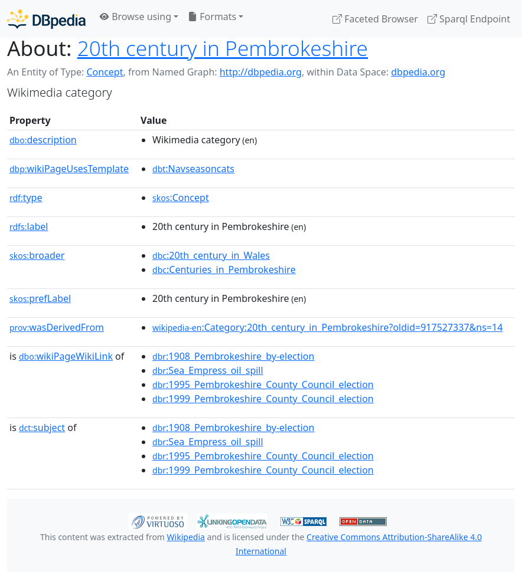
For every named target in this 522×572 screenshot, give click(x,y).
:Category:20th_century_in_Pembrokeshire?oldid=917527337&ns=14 (327, 327)
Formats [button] (212, 16)
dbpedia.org (418, 71)
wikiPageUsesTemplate (69, 168)
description (43, 139)
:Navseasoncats (193, 168)
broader (36, 255)
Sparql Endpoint (469, 18)
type (26, 197)
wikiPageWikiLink (66, 356)
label (28, 226)
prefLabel (40, 298)
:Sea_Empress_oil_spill (207, 370)
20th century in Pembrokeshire (222, 48)
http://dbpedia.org (261, 71)
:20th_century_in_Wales (211, 255)
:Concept (180, 197)
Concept (104, 71)
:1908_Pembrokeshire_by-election (233, 356)
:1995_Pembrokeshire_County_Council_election (263, 384)
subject (42, 427)
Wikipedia (186, 537)
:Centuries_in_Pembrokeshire (224, 269)
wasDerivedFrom (56, 327)
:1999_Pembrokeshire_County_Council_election (263, 398)
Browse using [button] (135, 16)
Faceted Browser (375, 18)
